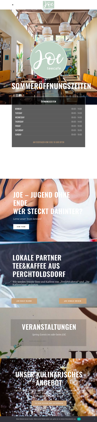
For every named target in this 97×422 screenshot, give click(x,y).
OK (79, 419)
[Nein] (95, 419)
